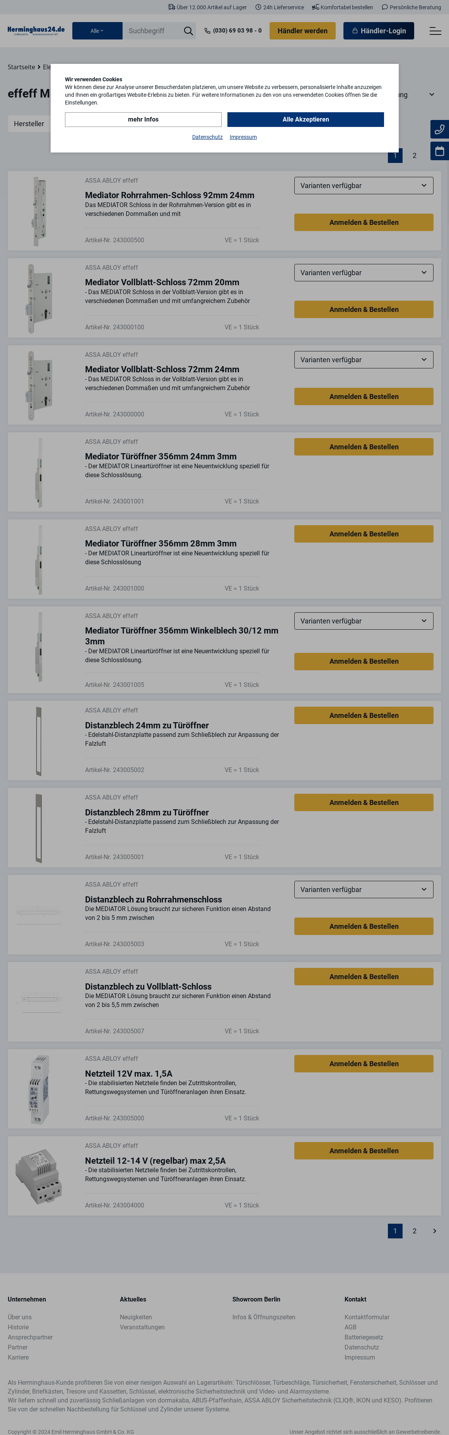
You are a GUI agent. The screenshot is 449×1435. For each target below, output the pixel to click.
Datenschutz (207, 137)
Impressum (243, 137)
